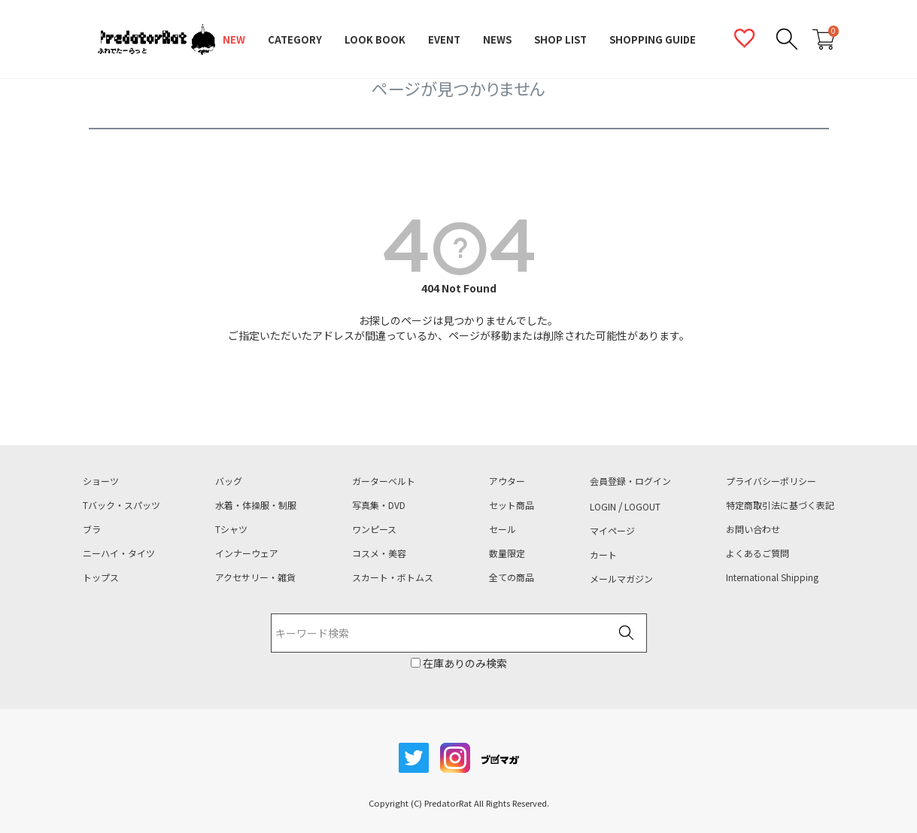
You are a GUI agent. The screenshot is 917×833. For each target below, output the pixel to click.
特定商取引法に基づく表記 (780, 505)
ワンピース (374, 529)
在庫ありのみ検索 (464, 663)
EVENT (444, 39)
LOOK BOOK (375, 39)
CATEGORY (295, 39)
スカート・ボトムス (392, 577)
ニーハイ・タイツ (119, 553)
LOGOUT (642, 507)
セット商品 (511, 505)
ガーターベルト (383, 481)
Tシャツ (231, 529)
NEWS (497, 39)
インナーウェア (246, 553)
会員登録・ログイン (630, 481)
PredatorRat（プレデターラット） (156, 40)
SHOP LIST (560, 39)
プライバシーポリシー (771, 481)
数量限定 (507, 553)
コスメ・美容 (379, 553)
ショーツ (101, 481)
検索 (626, 633)
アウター (507, 481)
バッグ (228, 481)
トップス (101, 577)
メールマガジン (621, 579)
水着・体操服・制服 (255, 505)
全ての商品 (511, 577)
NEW (234, 39)
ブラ (92, 529)
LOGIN (603, 507)
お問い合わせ (753, 529)
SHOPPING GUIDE (652, 39)
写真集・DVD (378, 505)
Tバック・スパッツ (121, 505)
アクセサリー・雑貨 (255, 577)
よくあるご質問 (757, 553)
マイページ (612, 531)
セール (502, 529)
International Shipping (772, 577)
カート (603, 555)
